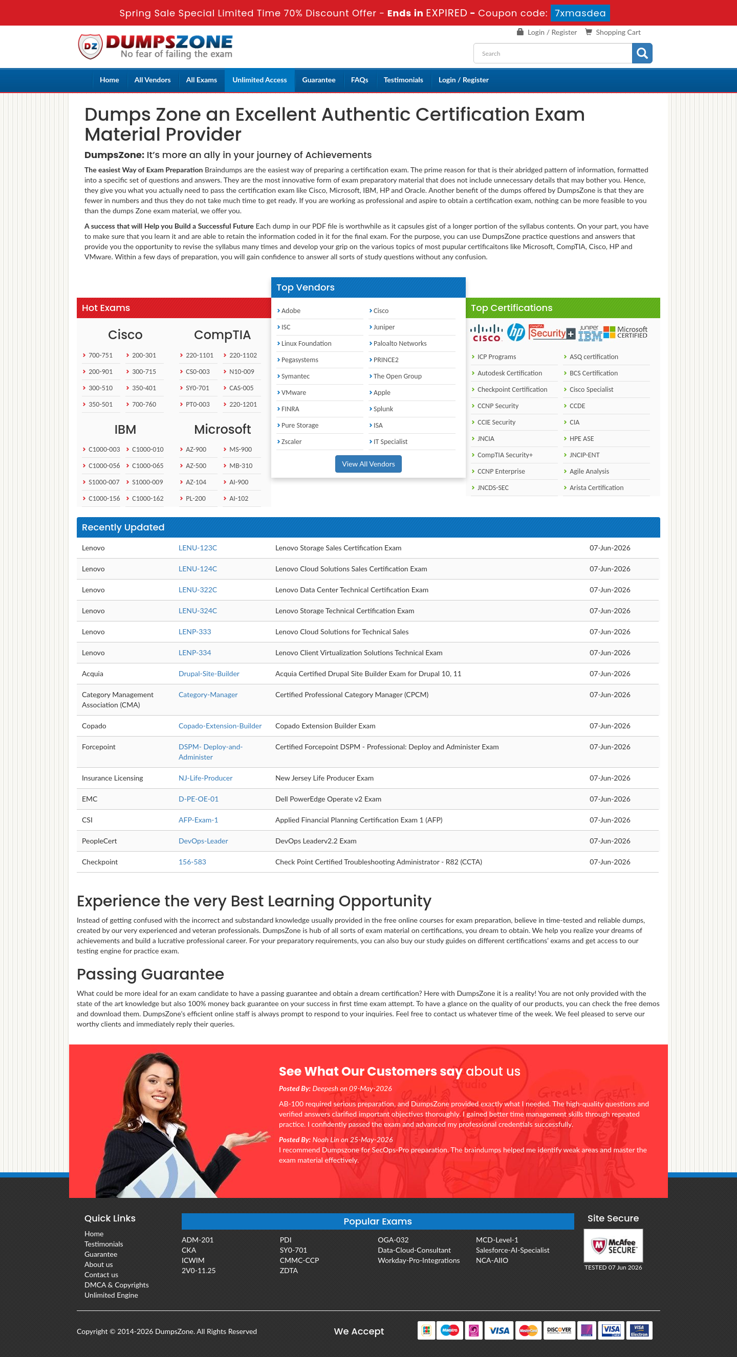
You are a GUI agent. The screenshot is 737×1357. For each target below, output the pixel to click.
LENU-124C (198, 568)
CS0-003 (194, 371)
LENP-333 (195, 631)
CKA (189, 1249)
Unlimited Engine (111, 1295)
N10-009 (238, 371)
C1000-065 (144, 465)
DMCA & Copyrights (116, 1284)
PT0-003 (194, 404)
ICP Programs (493, 356)
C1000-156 (101, 498)
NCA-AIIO (492, 1260)
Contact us (101, 1274)
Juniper (381, 327)
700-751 (97, 355)
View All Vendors (368, 463)
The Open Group (395, 376)
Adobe (288, 310)
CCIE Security (493, 422)
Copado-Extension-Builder (220, 725)
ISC (283, 327)
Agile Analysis (586, 471)
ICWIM (193, 1260)
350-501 (97, 404)
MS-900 (237, 449)
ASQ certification (590, 356)
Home (109, 79)
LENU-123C (198, 547)
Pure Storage (297, 425)
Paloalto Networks (397, 343)
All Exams (201, 79)
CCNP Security (494, 406)
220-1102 (240, 355)
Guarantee (319, 79)
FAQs (359, 79)
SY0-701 (194, 388)
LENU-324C (198, 610)
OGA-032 (393, 1239)
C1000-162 (144, 498)
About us (98, 1264)
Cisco (378, 310)
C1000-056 (101, 465)
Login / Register (552, 32)
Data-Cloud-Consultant (414, 1249)
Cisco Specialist (588, 389)
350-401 (140, 388)
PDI (286, 1239)
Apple (379, 392)
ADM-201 (198, 1239)
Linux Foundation (304, 343)
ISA (375, 425)
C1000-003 (101, 449)
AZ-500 (192, 465)
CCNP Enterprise (498, 471)
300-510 (97, 388)
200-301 (140, 355)
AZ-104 (192, 482)
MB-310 (237, 465)
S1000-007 (101, 482)
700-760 (140, 404)
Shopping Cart (618, 32)
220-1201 (240, 404)
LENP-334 (195, 652)
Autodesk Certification (506, 373)
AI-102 (235, 498)
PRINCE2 (383, 359)
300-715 (140, 371)
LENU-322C (198, 589)
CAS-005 (238, 388)
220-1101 (196, 355)
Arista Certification (593, 487)
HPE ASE (578, 438)
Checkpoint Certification (509, 389)
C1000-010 (144, 449)
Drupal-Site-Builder (209, 673)
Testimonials (403, 79)
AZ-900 (192, 449)
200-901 (97, 371)
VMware (291, 392)
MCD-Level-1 (497, 1239)
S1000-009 (144, 482)
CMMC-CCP (299, 1260)
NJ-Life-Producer (205, 777)
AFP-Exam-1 (199, 819)
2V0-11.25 (199, 1270)
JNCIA (482, 438)
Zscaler (289, 441)
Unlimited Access (259, 79)
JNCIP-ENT (581, 455)
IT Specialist (388, 441)
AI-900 (235, 482)
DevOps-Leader (203, 840)
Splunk (380, 409)
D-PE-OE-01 (199, 798)
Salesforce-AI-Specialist (513, 1249)
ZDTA (289, 1270)
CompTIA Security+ (502, 455)
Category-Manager (208, 694)
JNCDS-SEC (490, 487)
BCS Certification (590, 373)
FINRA (287, 409)
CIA (571, 422)
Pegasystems (297, 359)
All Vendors (153, 79)
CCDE (574, 406)
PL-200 (192, 498)
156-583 (192, 861)
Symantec (293, 376)
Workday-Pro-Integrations (419, 1260)
